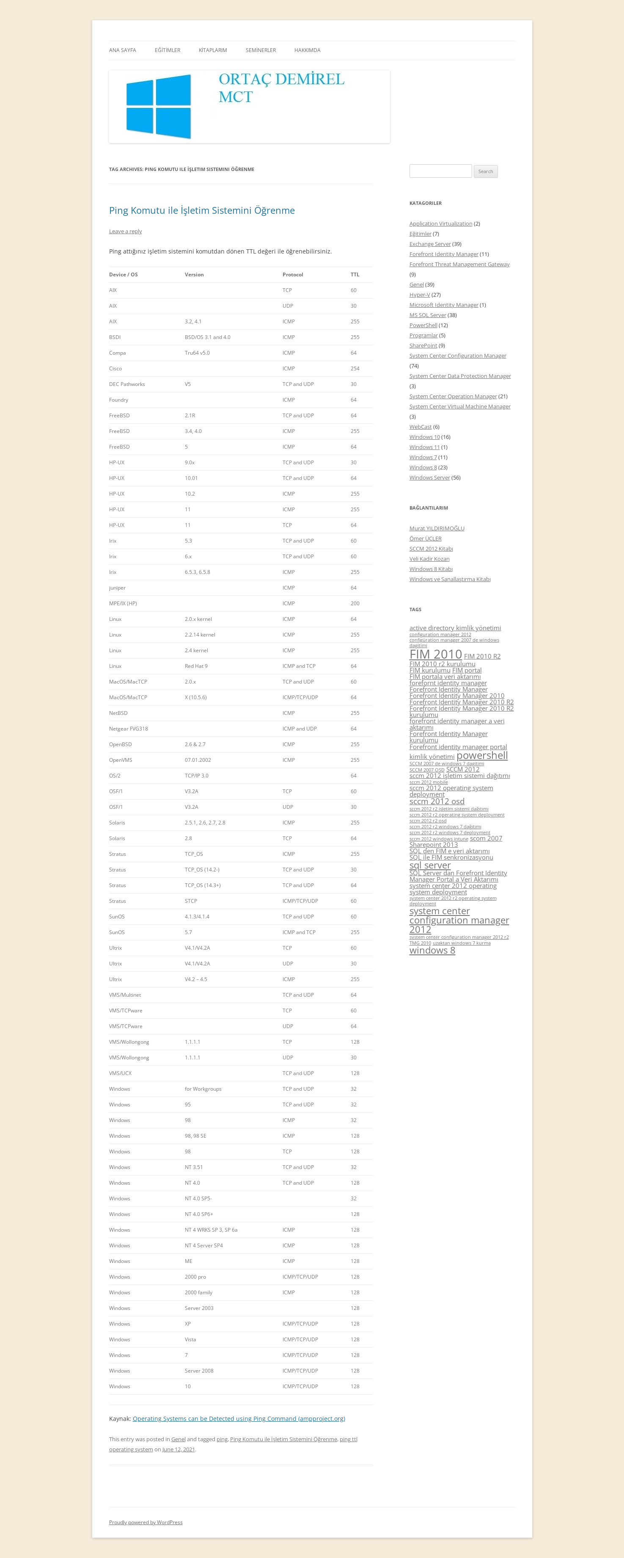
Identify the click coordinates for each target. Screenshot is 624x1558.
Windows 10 (425, 437)
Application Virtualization (441, 223)
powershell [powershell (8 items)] (482, 755)
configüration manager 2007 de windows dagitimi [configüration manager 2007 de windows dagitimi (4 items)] (454, 642)
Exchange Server (430, 244)
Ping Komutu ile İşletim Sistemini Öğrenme (202, 210)
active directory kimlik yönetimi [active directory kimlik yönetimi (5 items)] (455, 627)
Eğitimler (421, 233)
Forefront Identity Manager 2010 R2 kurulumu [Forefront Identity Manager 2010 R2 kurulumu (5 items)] (462, 711)
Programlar (424, 335)
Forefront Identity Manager (444, 254)
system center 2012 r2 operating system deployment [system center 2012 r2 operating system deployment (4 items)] (453, 901)
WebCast (421, 426)
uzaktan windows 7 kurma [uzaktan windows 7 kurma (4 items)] (462, 943)
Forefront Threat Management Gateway (460, 264)
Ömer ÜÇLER (426, 538)
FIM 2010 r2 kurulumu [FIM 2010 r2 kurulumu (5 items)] (443, 663)
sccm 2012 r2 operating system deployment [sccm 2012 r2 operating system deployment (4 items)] (457, 815)
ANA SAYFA (122, 50)
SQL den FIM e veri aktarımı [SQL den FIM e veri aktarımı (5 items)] (450, 851)
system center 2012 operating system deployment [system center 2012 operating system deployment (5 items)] (453, 888)
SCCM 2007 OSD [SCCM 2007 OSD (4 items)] (427, 770)
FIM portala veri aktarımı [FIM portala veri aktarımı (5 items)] (445, 676)
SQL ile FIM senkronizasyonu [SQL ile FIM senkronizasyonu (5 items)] (451, 857)
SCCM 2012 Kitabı (431, 548)
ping (222, 1439)
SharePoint (423, 345)
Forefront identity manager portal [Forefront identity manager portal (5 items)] (458, 746)
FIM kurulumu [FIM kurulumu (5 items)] (430, 670)
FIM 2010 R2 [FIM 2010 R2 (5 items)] (482, 656)
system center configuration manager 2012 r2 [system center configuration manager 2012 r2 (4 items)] (459, 937)
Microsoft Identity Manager (444, 305)
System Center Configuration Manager (458, 355)
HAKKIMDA (307, 50)
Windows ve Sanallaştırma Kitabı (450, 579)
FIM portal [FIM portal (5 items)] (467, 670)
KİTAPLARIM (213, 50)
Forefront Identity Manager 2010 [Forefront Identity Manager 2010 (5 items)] (457, 695)
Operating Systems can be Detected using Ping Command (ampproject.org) (239, 1419)
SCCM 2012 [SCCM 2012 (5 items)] (463, 769)
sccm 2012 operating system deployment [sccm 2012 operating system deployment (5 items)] (451, 790)
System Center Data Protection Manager (460, 376)
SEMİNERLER (261, 50)
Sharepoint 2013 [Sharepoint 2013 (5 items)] (434, 844)
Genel (178, 1439)
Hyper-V (420, 294)
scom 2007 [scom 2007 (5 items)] (486, 838)
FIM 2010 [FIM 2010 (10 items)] (436, 653)
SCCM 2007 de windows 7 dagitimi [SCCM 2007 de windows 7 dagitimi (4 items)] (447, 764)
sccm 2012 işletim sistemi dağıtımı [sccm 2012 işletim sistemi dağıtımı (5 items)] (460, 775)
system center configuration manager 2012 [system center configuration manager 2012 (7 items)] (459, 919)
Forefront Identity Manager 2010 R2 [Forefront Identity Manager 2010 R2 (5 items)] (462, 702)
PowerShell (423, 325)
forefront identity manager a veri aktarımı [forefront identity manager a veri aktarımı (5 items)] (457, 724)
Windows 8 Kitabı (431, 569)
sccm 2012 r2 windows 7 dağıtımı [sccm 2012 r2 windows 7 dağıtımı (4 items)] (445, 827)
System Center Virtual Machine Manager (460, 406)
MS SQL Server (428, 315)
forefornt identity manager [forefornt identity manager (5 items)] (448, 682)
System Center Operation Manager (453, 396)
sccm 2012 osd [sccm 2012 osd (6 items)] (437, 801)
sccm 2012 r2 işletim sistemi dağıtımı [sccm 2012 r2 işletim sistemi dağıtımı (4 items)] (449, 809)
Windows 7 (423, 457)
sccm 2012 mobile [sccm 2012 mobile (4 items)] (429, 782)
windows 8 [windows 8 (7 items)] (433, 950)
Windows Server (430, 477)
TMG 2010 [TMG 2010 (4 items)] (420, 943)
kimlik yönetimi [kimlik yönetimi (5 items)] (432, 756)
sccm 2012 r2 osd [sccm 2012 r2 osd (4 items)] (428, 821)
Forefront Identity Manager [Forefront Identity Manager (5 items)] (449, 689)
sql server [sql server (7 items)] (430, 865)
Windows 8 (423, 467)
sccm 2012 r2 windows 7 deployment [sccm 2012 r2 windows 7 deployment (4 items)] (450, 833)
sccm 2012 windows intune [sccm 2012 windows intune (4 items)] (439, 839)
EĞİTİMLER (167, 50)
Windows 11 (425, 447)
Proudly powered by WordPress (146, 1522)
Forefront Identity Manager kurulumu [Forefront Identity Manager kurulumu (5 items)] (449, 736)
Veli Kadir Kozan (430, 559)
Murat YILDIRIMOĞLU (437, 528)
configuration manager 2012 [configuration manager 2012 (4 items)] (440, 634)
